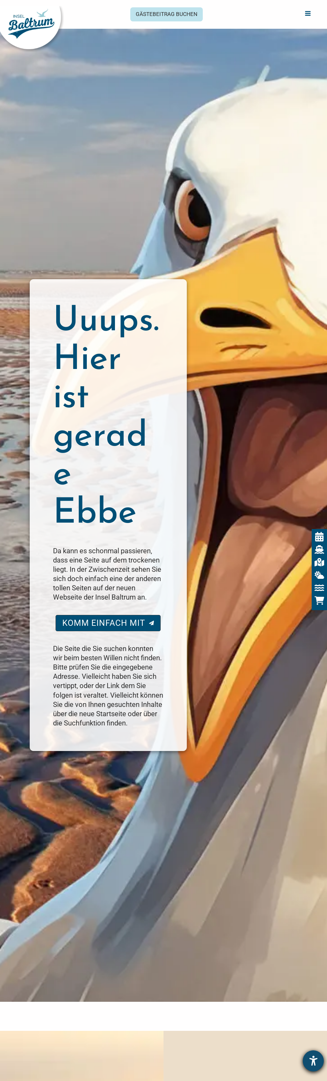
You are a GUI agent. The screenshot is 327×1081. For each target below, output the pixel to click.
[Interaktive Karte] (319, 562)
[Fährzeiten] (319, 549)
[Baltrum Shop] (319, 600)
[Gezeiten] (319, 588)
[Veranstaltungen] (319, 536)
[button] (166, 14)
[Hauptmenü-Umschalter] (307, 13)
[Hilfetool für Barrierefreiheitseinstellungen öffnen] (313, 1060)
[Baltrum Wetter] (319, 575)
